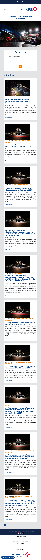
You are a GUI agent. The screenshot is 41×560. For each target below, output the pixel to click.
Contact (20, 546)
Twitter (23, 533)
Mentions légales (20, 538)
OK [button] (20, 66)
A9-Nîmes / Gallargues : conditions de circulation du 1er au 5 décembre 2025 (18, 189)
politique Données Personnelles (20, 541)
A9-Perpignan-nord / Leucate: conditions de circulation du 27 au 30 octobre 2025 (20, 367)
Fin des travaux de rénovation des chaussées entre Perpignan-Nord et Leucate (17, 101)
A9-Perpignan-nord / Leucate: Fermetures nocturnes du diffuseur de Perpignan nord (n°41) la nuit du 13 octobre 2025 (19, 456)
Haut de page (21, 549)
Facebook (20, 533)
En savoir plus (9, 117)
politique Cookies (21, 543)
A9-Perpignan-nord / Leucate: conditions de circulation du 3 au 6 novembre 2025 (20, 323)
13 (14, 525)
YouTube (18, 533)
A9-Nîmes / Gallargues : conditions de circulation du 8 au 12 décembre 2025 (18, 145)
